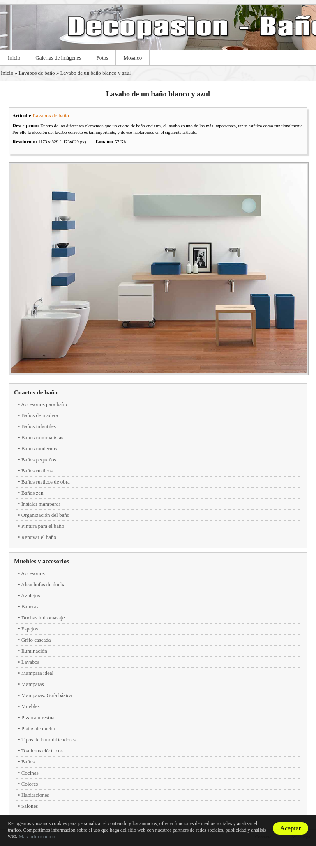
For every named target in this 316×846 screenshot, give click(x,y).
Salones (29, 806)
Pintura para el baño (42, 526)
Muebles (30, 706)
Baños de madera (39, 415)
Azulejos (30, 595)
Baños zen (32, 493)
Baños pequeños (38, 459)
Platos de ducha (38, 728)
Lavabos (30, 662)
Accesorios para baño (44, 404)
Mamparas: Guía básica (46, 695)
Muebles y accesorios (41, 561)
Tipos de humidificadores (48, 739)
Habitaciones (35, 795)
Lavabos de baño (36, 73)
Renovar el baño (38, 537)
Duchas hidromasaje (43, 617)
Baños (28, 762)
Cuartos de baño (36, 392)
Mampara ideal (37, 673)
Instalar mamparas (41, 504)
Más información (36, 836)
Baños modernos (39, 448)
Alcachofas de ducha (43, 584)
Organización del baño (45, 515)
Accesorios (33, 573)
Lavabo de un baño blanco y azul (95, 73)
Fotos (102, 58)
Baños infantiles (38, 426)
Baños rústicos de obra (45, 482)
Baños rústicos (37, 471)
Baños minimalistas (42, 437)
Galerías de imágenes (58, 58)
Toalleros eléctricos (42, 750)
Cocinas (30, 773)
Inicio (14, 58)
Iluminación (34, 651)
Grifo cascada (36, 640)
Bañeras (30, 606)
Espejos (29, 629)
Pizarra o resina (38, 717)
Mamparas (32, 684)
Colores (29, 784)
